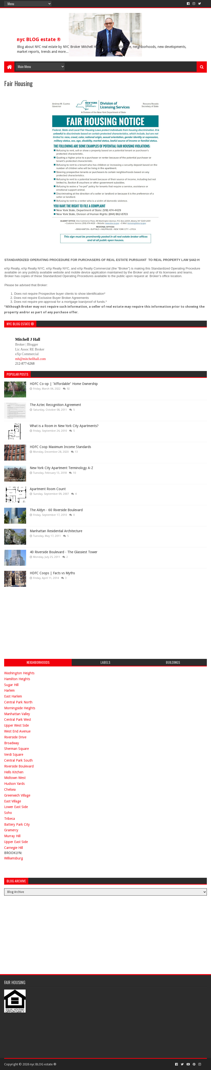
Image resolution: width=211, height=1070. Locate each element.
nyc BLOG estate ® (39, 39)
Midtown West (15, 778)
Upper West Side (16, 725)
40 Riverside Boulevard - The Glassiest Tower (63, 552)
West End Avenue (17, 731)
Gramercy (11, 830)
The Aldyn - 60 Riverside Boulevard (56, 510)
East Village (12, 801)
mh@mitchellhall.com (30, 359)
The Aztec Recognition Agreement (55, 405)
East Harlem (13, 696)
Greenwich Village (17, 795)
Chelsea (10, 789)
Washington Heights (19, 673)
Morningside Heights (19, 708)
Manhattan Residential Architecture (56, 531)
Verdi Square (13, 754)
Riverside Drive (15, 737)
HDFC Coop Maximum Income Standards (60, 447)
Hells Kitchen (13, 772)
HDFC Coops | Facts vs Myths (52, 573)
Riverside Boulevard (19, 766)
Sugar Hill (11, 685)
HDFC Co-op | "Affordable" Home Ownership (64, 384)
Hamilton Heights (17, 679)
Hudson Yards (14, 784)
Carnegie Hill (13, 848)
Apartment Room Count (48, 489)
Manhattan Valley (17, 714)
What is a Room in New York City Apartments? (64, 426)
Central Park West (17, 719)
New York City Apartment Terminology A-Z (61, 468)
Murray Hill (12, 836)
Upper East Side (16, 842)
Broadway (11, 743)
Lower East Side (16, 807)
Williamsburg (13, 858)
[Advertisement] (40, 622)
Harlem (9, 690)
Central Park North (18, 702)
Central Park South (18, 760)
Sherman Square (16, 749)
